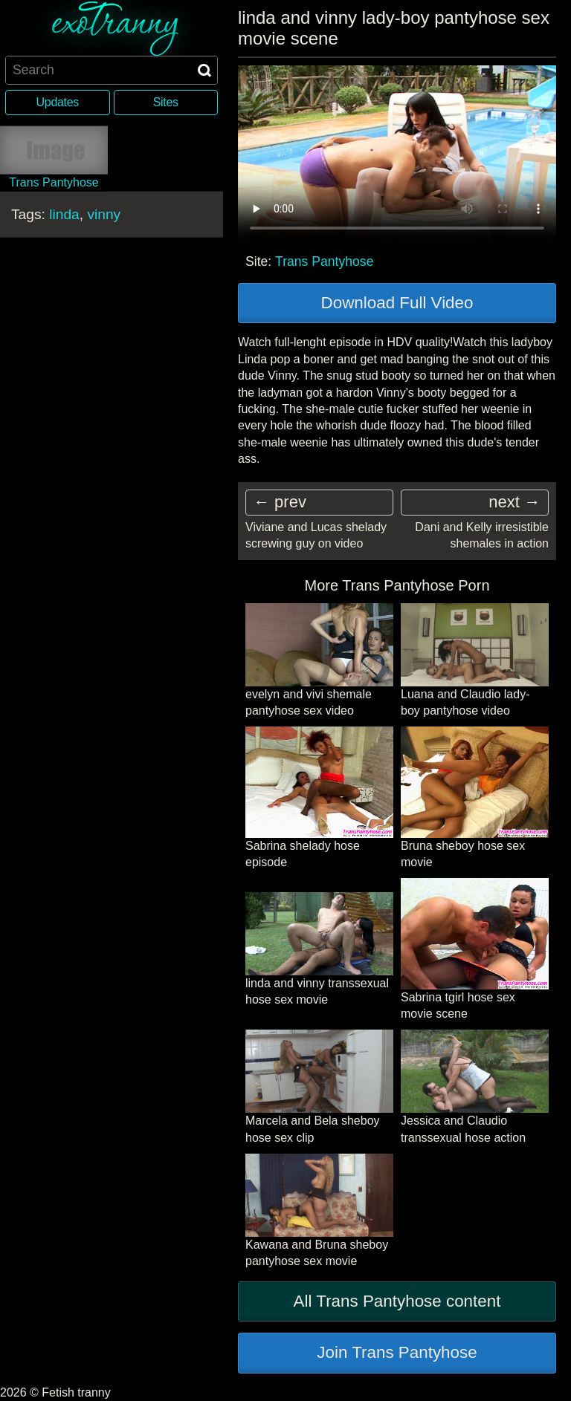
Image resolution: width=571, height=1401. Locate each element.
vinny (103, 213)
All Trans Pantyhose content (397, 1301)
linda (64, 213)
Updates (57, 102)
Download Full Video (397, 302)
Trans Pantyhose (324, 261)
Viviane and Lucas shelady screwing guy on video (316, 535)
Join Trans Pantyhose (397, 1352)
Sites (165, 102)
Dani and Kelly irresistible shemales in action (482, 535)
